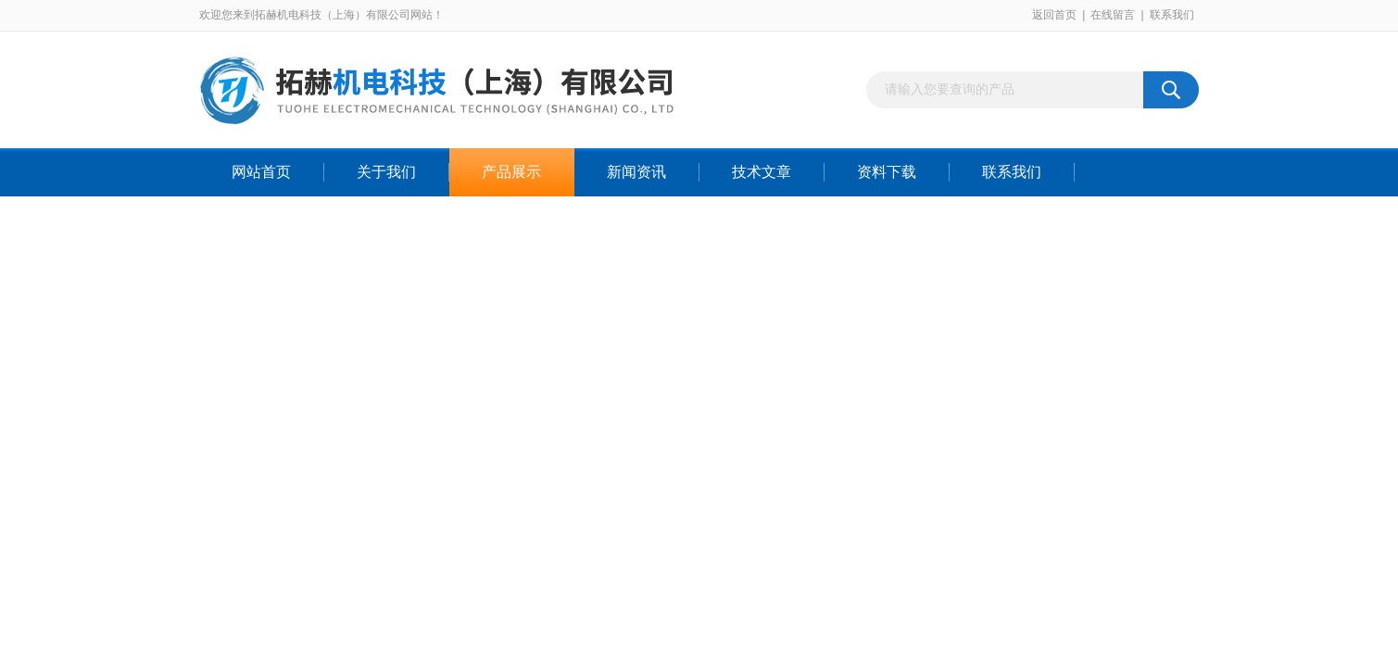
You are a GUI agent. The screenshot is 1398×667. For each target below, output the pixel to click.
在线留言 (1112, 14)
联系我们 (1172, 14)
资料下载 (886, 172)
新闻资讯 (636, 172)
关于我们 (386, 172)
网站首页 (261, 172)
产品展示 (511, 172)
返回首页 (1054, 14)
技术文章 (761, 172)
